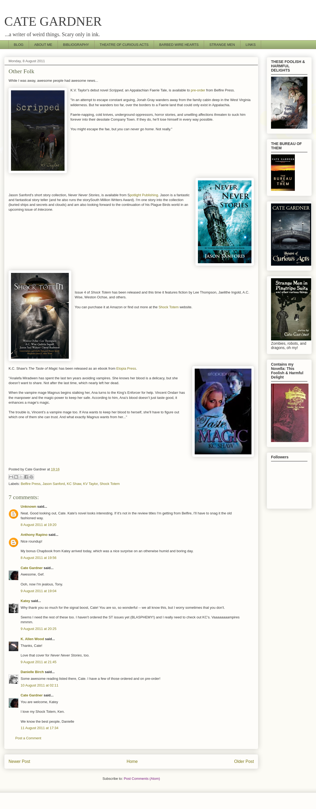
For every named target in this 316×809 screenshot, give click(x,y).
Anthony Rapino (34, 535)
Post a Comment (28, 738)
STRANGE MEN (222, 45)
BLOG (19, 45)
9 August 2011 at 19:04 (39, 591)
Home (132, 761)
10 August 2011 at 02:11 (39, 685)
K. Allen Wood (32, 639)
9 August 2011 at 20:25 (39, 629)
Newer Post (19, 761)
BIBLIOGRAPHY (76, 45)
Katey (25, 601)
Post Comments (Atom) (142, 779)
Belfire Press (31, 484)
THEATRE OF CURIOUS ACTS (124, 45)
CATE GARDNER (53, 21)
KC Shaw (74, 484)
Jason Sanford (53, 484)
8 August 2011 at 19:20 (39, 525)
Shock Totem (169, 307)
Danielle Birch (32, 672)
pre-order (197, 90)
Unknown (28, 506)
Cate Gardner (32, 568)
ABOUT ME (43, 45)
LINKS (251, 45)
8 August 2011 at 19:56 (39, 558)
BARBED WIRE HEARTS (179, 45)
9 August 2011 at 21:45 (39, 662)
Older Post (244, 761)
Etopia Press (126, 368)
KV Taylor (90, 484)
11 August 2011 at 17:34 (39, 728)
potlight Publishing (144, 195)
